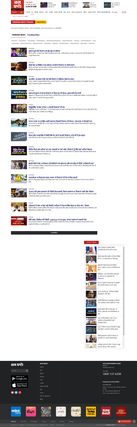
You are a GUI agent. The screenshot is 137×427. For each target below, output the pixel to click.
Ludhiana (43, 421)
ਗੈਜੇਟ (85, 12)
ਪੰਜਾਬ (28, 12)
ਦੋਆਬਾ (41, 12)
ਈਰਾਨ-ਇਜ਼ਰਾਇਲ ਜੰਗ (103, 12)
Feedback (21, 425)
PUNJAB (31, 105)
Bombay (53, 421)
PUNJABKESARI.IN (110, 425)
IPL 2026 (114, 12)
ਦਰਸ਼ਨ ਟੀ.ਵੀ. (92, 12)
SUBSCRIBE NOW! (124, 421)
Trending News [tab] (18, 35)
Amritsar (62, 421)
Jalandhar (71, 421)
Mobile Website (43, 425)
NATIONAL (31, 48)
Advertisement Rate (32, 425)
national (20, 16)
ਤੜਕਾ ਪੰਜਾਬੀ (58, 12)
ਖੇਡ (65, 12)
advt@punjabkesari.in (108, 367)
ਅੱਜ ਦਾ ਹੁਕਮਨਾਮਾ (77, 12)
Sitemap (52, 425)
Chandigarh (34, 421)
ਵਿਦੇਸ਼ (36, 12)
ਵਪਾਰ (68, 12)
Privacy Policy (60, 425)
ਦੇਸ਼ (32, 12)
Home (14, 16)
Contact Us (14, 425)
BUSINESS (31, 133)
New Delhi (23, 421)
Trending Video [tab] (33, 35)
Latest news (91, 242)
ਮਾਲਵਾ (51, 12)
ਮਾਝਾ (46, 12)
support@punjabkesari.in (113, 393)
